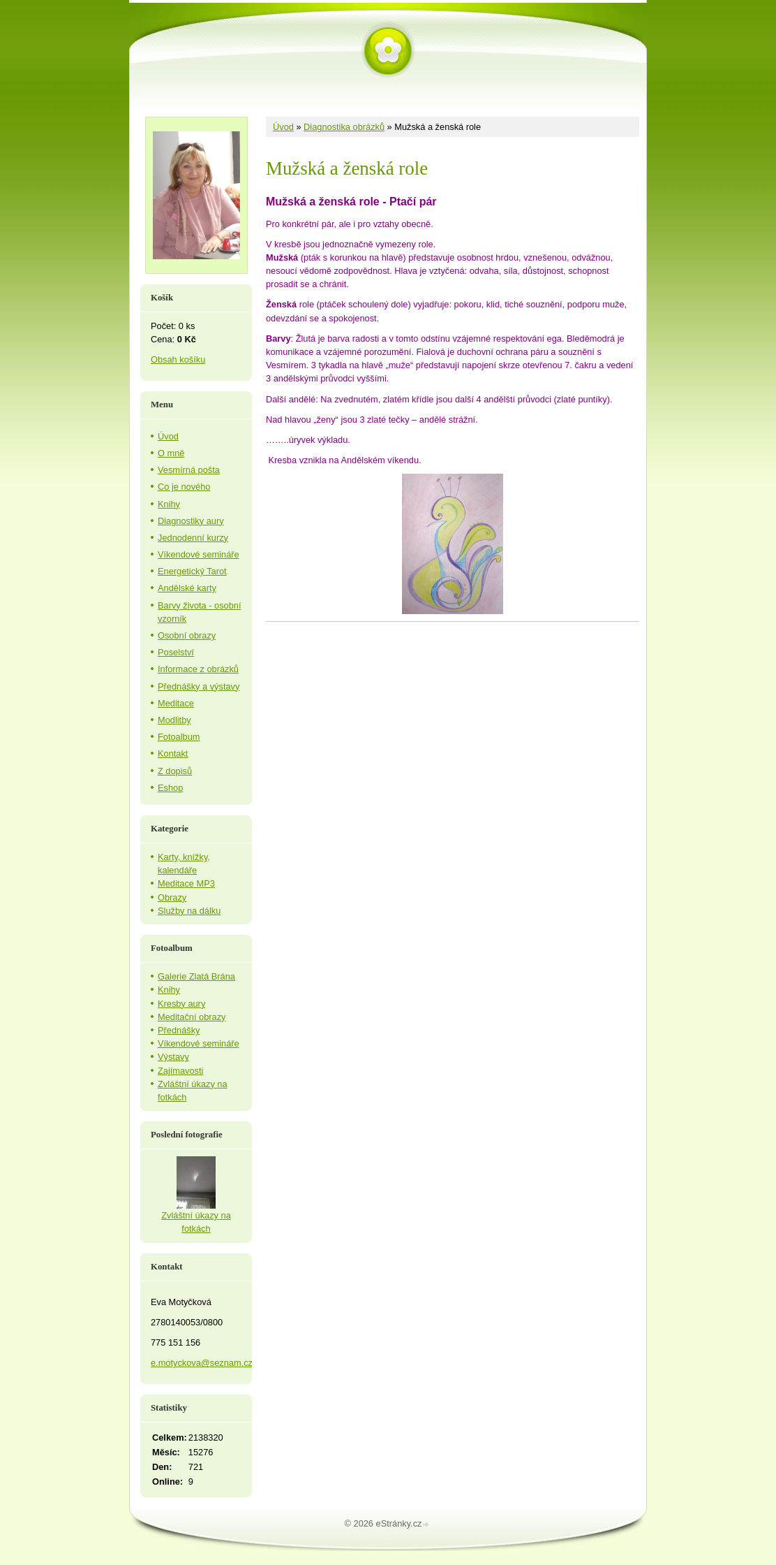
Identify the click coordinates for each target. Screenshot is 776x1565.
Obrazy (172, 897)
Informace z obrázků (198, 669)
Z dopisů (175, 771)
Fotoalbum (179, 736)
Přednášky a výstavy (198, 686)
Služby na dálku (189, 910)
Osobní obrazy (187, 635)
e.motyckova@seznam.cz (202, 1362)
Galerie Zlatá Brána (196, 976)
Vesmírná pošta (189, 470)
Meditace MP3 (186, 883)
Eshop (170, 787)
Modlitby (174, 720)
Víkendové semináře (198, 554)
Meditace (176, 703)
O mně (171, 453)
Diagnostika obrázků (344, 127)
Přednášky (179, 1030)
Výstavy (173, 1056)
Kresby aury (181, 1003)
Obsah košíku (178, 359)
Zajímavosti (180, 1070)
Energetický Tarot (192, 571)
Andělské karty (187, 588)
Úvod (283, 127)
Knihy (169, 504)
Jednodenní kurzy (193, 537)
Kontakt (173, 753)
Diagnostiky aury (191, 521)
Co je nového (184, 486)
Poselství (176, 652)
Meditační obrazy (191, 1017)
